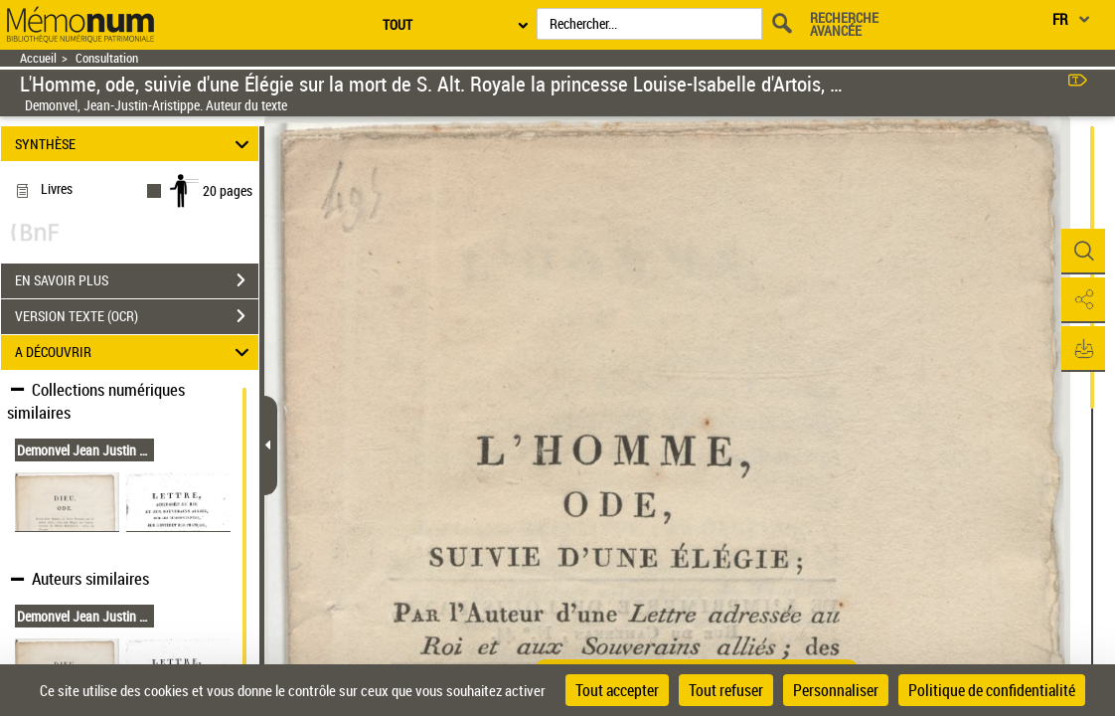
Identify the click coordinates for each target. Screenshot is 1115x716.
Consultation (107, 58)
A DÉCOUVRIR (134, 352)
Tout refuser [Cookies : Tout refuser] (726, 690)
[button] (1080, 251)
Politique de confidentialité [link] (991, 690)
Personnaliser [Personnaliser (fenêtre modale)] (835, 690)
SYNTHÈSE (134, 143)
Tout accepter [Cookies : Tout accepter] (617, 690)
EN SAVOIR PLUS (136, 280)
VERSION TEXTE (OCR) (136, 316)
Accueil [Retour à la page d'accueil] (38, 58)
